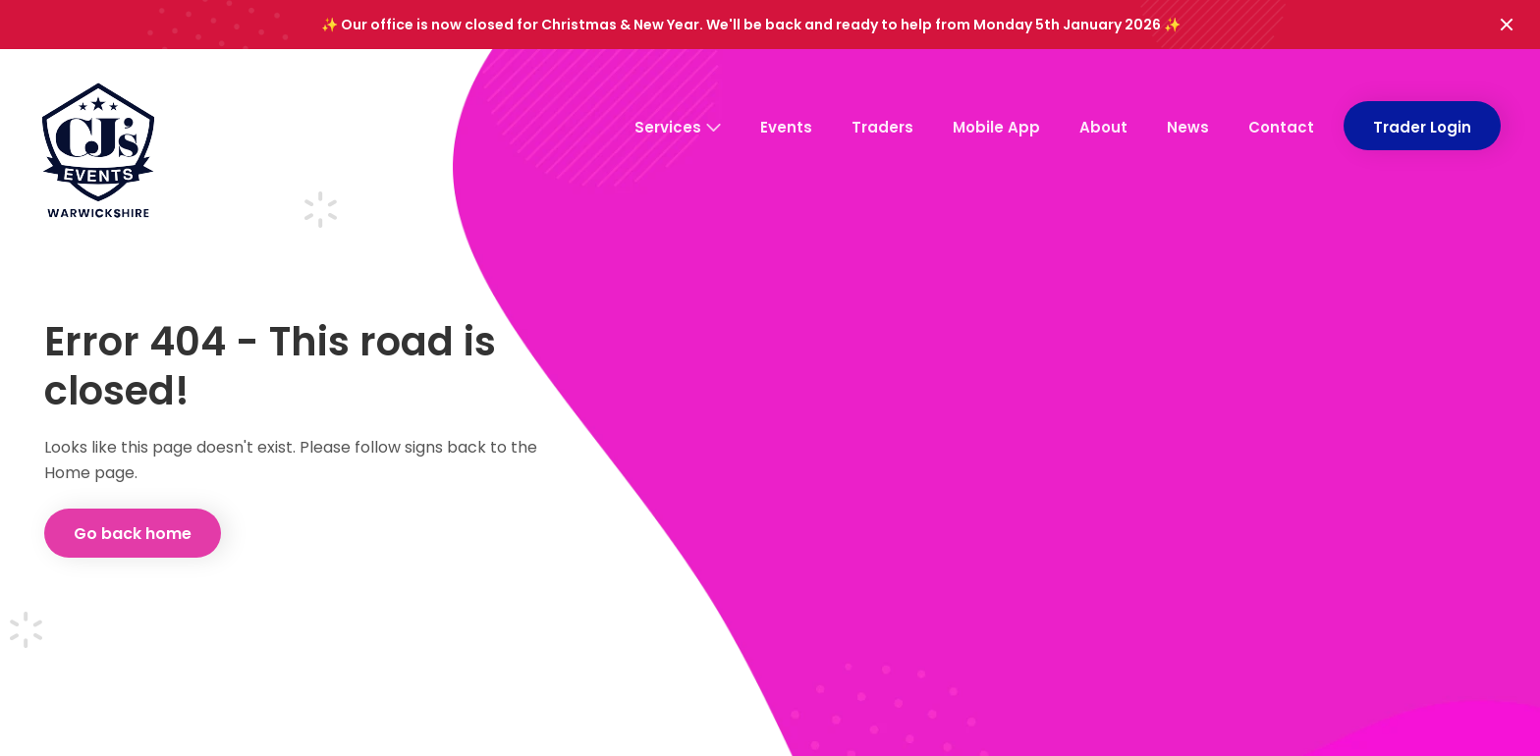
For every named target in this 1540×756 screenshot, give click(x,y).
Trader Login (1422, 127)
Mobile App (996, 127)
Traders (882, 127)
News (1188, 127)
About (1103, 127)
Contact (1281, 127)
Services (677, 127)
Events (786, 127)
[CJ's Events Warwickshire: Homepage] (98, 158)
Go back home (133, 533)
